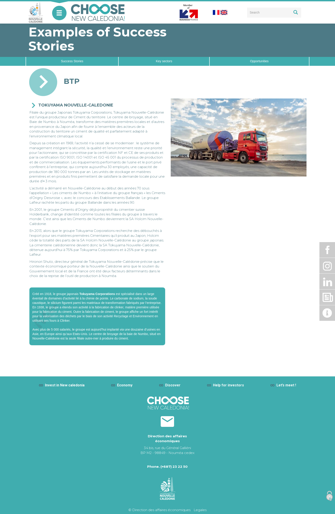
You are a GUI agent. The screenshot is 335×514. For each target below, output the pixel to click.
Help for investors (228, 385)
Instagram (327, 265)
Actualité (327, 313)
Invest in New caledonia (65, 385)
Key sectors (164, 61)
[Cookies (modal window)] (329, 496)
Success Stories (72, 61)
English (224, 12)
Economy (124, 385)
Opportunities (259, 61)
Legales (200, 510)
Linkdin (327, 281)
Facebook (327, 250)
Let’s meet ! (286, 385)
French (216, 12)
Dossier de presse (327, 297)
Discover (173, 385)
